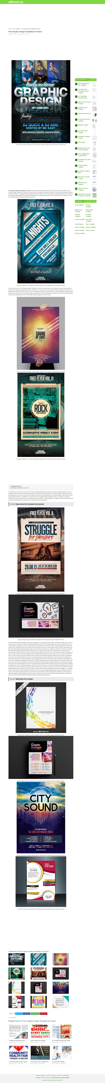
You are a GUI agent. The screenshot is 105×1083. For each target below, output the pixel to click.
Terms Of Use (48, 1075)
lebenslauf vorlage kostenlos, (48, 1080)
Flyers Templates (13, 34)
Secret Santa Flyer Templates (38, 1040)
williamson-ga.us (47, 1077)
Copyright (43, 1075)
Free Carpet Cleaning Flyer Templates (61, 1040)
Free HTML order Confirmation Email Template (83, 91)
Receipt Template (79, 230)
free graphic (13, 1017)
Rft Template (81, 142)
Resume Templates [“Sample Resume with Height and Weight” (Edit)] (65, 1077)
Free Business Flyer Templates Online (40, 1061)
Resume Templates (80, 233)
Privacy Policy (66, 1075)
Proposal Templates (91, 227)
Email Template (79, 224)
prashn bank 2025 (59, 1080)
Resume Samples (90, 230)
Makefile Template (83, 125)
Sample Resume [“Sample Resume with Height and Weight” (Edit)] (55, 1077)
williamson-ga (16, 1)
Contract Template (80, 219)
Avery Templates (79, 205)
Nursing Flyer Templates (58, 1061)
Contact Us (59, 1075)
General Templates (80, 227)
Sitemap (38, 1075)
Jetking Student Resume (84, 113)
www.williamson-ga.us (14, 492)
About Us (54, 1075)
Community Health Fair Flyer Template (18, 1061)
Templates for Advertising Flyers (17, 1040)
